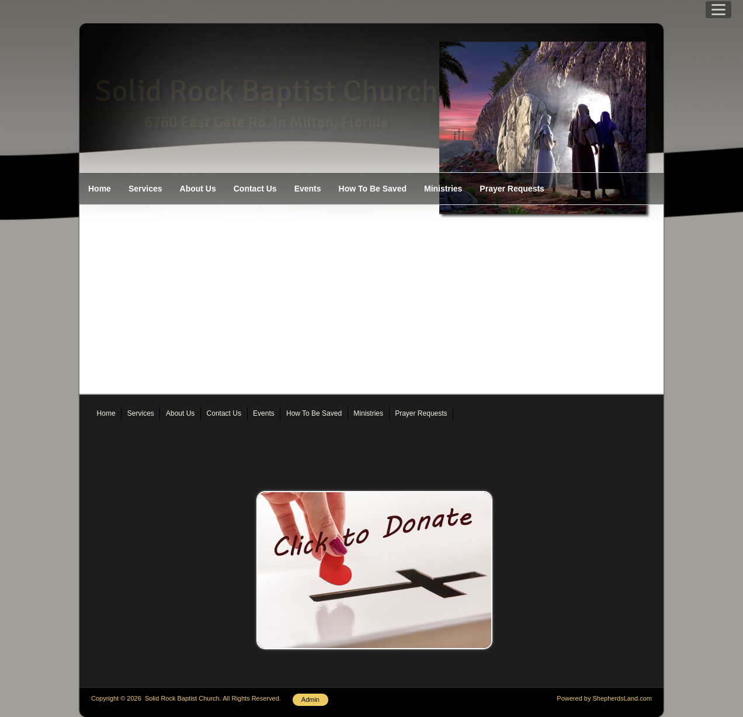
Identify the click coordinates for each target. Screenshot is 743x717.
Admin (310, 699)
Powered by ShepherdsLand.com (604, 698)
